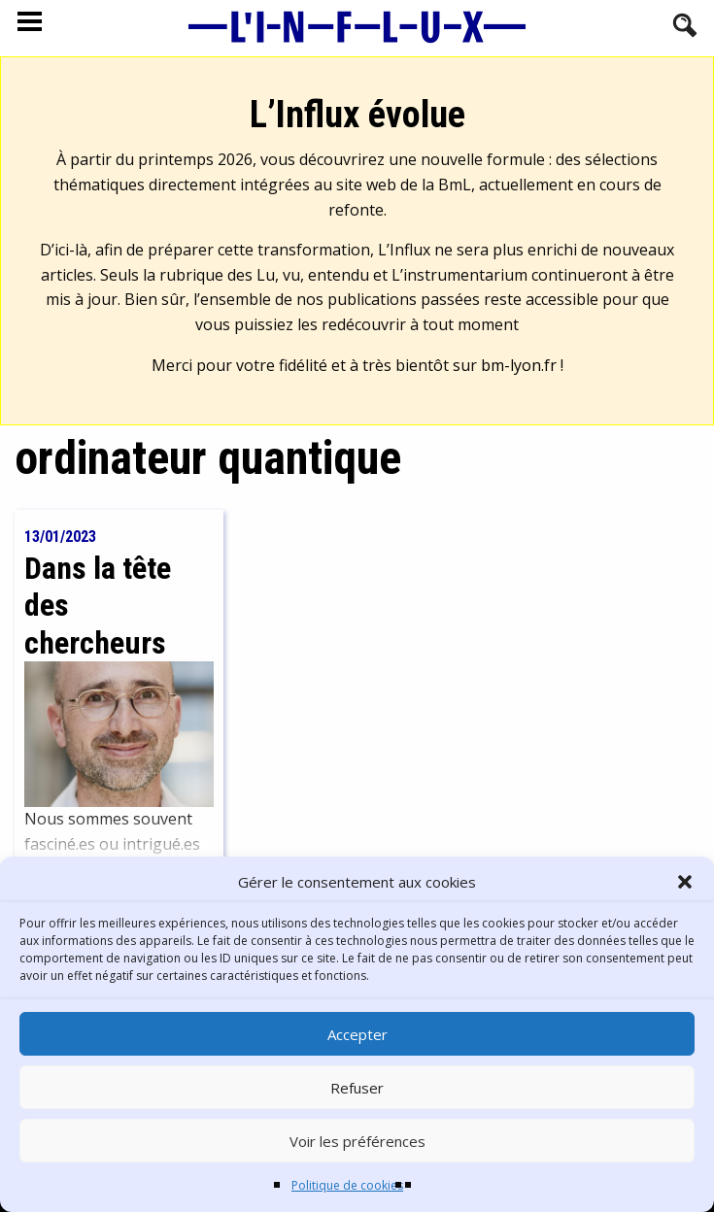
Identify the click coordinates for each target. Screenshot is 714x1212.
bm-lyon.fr (519, 365)
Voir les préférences (357, 1141)
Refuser (357, 1087)
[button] (685, 882)
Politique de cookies (347, 1185)
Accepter (357, 1034)
